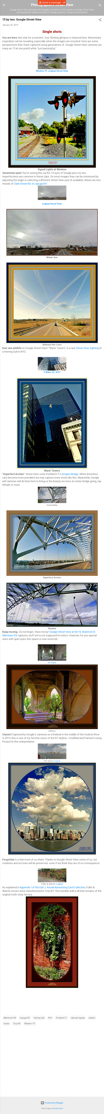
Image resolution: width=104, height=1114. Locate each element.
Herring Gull (39, 1018)
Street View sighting (87, 348)
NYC (50, 1018)
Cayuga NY (25, 1018)
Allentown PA (10, 1018)
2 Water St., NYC (52, 372)
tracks (6, 1023)
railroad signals (78, 1018)
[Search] (100, 5)
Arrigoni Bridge (70, 474)
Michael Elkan (58, 1108)
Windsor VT (29, 1023)
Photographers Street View (52, 5)
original (57, 761)
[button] (100, 20)
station (92, 1018)
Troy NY (17, 1023)
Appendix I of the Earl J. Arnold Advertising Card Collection (52, 887)
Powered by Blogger (52, 1103)
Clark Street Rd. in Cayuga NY (30, 183)
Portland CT (61, 1018)
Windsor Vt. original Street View (52, 71)
